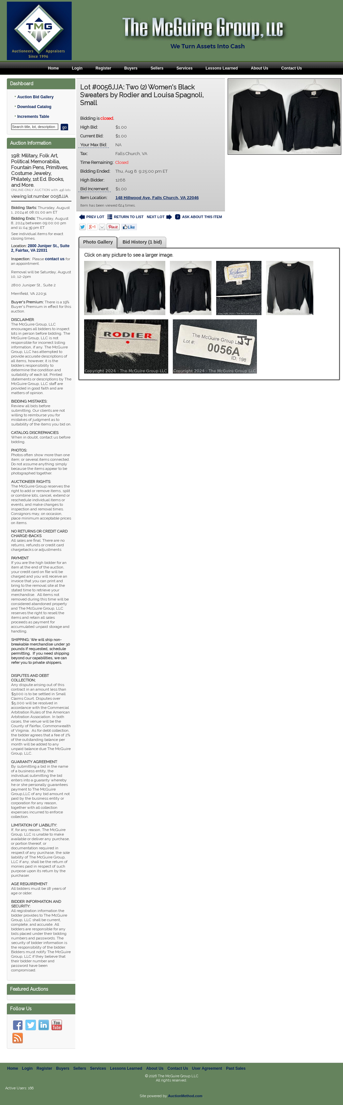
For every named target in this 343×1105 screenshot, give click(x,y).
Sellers (157, 68)
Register (103, 68)
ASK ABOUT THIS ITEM (198, 217)
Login (77, 68)
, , (40, 248)
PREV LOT (91, 217)
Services (184, 68)
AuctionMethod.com (185, 1096)
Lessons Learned (222, 68)
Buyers (131, 68)
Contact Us (291, 68)
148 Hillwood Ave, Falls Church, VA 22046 (157, 197)
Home (53, 68)
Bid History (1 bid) (142, 242)
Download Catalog (34, 106)
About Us (259, 68)
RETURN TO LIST (126, 217)
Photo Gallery (98, 242)
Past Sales (236, 1068)
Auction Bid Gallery (35, 97)
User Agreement (207, 1068)
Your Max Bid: (93, 144)
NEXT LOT (159, 217)
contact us (55, 259)
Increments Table (33, 116)
